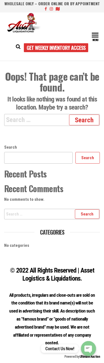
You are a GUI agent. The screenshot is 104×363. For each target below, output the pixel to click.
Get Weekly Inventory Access (56, 47)
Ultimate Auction (90, 357)
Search (10, 147)
